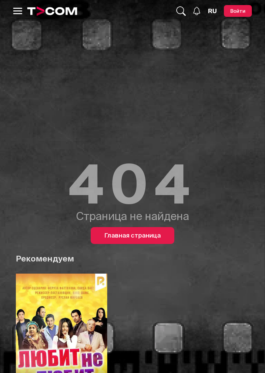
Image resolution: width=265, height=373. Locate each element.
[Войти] (238, 11)
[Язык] (212, 11)
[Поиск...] (181, 11)
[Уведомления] (197, 11)
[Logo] (52, 11)
